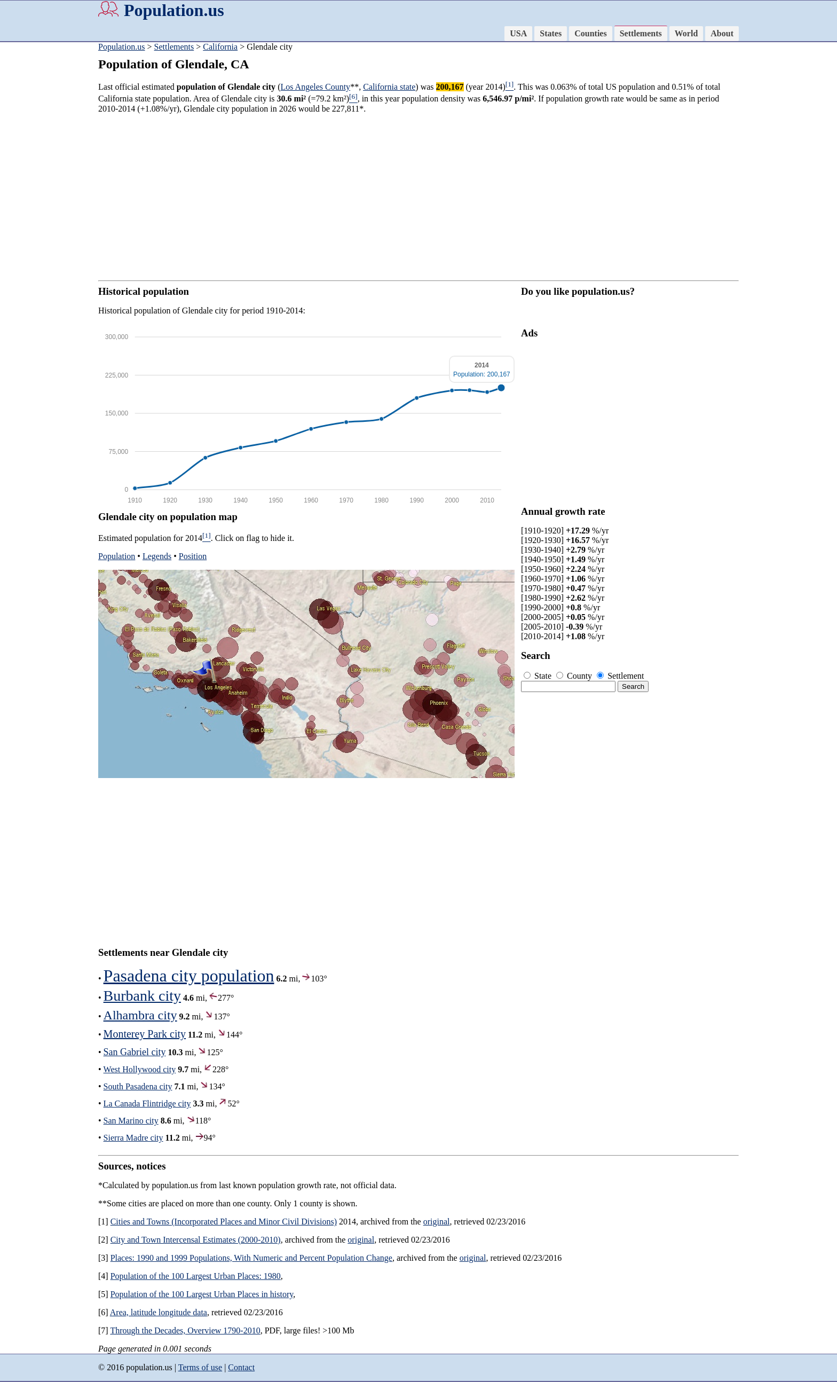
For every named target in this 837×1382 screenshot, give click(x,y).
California (220, 46)
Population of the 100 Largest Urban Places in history (202, 1294)
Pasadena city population (189, 975)
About (721, 33)
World (686, 33)
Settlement (620, 675)
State (539, 675)
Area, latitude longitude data (158, 1312)
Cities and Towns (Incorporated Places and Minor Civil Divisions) (223, 1221)
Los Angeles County (315, 86)
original (436, 1221)
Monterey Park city (145, 1034)
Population (116, 556)
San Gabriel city (135, 1052)
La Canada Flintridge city (147, 1103)
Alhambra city (140, 1015)
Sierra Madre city (133, 1137)
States (551, 33)
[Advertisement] (42, 208)
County (575, 675)
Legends (157, 556)
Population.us (174, 10)
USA (518, 33)
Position (193, 556)
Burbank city (142, 995)
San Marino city (131, 1120)
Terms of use (200, 1367)
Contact (241, 1367)
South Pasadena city (138, 1086)
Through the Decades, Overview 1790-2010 (185, 1330)
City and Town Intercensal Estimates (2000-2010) (195, 1239)
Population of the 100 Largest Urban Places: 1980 (195, 1276)
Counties (590, 33)
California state (389, 86)
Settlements (641, 33)
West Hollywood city (140, 1069)
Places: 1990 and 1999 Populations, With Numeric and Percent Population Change (251, 1257)
